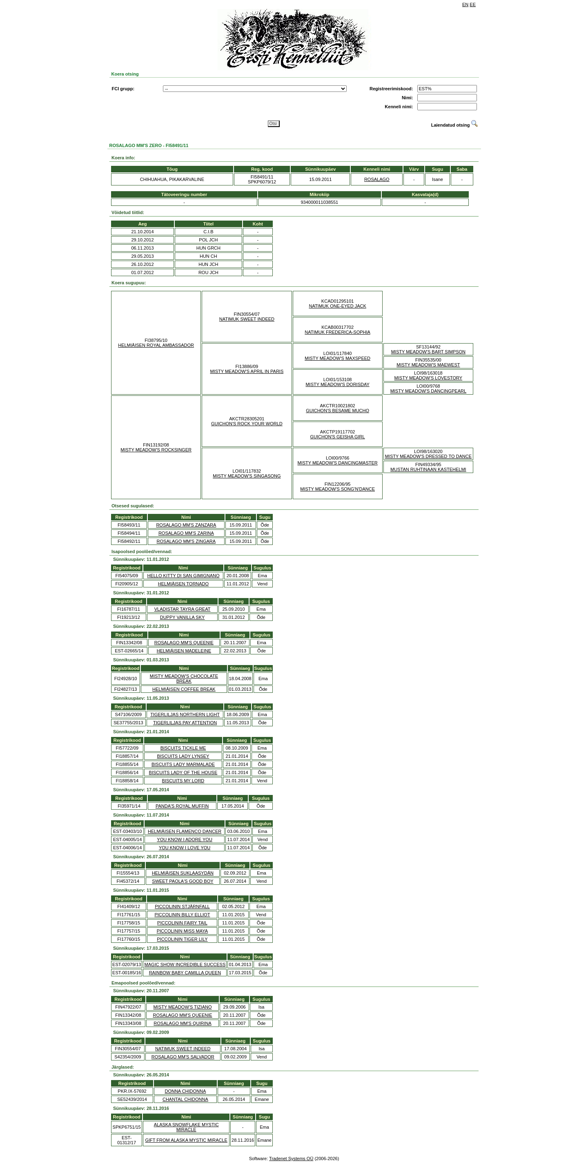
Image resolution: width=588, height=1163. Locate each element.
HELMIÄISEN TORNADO (183, 583)
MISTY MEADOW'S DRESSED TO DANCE (428, 456)
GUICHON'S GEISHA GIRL (337, 436)
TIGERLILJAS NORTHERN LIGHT (185, 714)
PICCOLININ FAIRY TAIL (182, 922)
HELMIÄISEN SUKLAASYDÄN (183, 873)
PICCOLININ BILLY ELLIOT (182, 914)
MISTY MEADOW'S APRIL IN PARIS (246, 371)
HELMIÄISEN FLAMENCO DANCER (184, 831)
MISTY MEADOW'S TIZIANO (183, 1007)
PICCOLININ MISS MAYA (182, 931)
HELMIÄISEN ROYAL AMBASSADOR (156, 345)
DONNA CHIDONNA (185, 1091)
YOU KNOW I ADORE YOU (184, 839)
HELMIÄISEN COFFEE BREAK (184, 689)
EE (473, 4)
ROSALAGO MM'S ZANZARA (186, 524)
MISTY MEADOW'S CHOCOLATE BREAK (184, 678)
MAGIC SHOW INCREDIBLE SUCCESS (185, 964)
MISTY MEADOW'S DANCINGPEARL (428, 390)
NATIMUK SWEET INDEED (246, 319)
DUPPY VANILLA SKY (182, 617)
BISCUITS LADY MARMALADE (183, 764)
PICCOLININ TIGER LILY (182, 939)
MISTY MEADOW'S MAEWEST (428, 364)
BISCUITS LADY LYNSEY (183, 756)
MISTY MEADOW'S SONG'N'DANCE (337, 489)
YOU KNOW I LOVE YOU (184, 847)
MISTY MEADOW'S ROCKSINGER (156, 449)
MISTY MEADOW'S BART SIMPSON (428, 351)
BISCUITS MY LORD (183, 780)
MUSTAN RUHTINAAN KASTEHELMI (428, 469)
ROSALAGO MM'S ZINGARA (186, 541)
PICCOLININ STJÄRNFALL (182, 906)
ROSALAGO (377, 179)
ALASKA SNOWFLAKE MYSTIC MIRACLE (186, 1127)
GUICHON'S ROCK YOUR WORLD (247, 423)
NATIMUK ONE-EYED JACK (337, 306)
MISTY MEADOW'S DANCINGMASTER (338, 462)
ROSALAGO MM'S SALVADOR (182, 1056)
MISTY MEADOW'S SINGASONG (247, 475)
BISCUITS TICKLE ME (183, 748)
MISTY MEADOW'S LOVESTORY (428, 377)
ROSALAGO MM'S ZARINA (186, 533)
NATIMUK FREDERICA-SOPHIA (337, 332)
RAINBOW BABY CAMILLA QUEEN (185, 972)
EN (465, 4)
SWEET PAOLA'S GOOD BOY (182, 881)
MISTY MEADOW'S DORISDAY (337, 384)
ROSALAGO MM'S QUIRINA (182, 1023)
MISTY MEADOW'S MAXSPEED (337, 358)
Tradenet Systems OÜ (291, 1158)
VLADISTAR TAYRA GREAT (182, 609)
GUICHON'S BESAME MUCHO (337, 410)
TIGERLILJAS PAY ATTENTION (185, 722)
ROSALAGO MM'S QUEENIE (184, 642)
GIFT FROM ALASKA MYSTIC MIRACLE (186, 1140)
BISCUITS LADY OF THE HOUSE (183, 772)
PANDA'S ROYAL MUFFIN (182, 806)
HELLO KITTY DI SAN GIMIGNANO (183, 575)
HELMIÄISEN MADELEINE (184, 650)
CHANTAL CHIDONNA (185, 1099)
